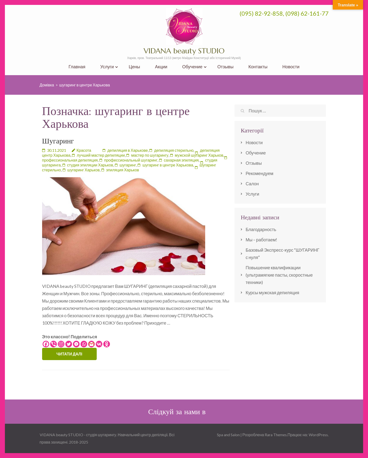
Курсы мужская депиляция (272, 292)
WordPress (318, 434)
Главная (77, 66)
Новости (290, 66)
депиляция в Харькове (127, 150)
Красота (84, 150)
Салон (252, 183)
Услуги (107, 66)
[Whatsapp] (84, 344)
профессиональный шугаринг (130, 160)
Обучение (192, 66)
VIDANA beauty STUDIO (184, 50)
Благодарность (261, 229)
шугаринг (127, 165)
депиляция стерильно (174, 150)
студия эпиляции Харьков (90, 165)
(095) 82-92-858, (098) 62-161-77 (284, 13)
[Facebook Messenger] (76, 344)
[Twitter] (68, 344)
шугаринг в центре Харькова (167, 165)
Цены (134, 66)
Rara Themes (276, 434)
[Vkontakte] (99, 344)
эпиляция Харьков (122, 169)
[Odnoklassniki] (106, 344)
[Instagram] (61, 344)
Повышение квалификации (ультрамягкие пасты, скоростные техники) (279, 275)
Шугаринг (58, 140)
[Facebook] (46, 344)
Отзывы (225, 66)
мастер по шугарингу (149, 155)
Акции (161, 66)
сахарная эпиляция (181, 160)
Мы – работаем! (261, 239)
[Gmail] (91, 344)
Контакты (258, 66)
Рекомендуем (259, 173)
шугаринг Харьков (83, 169)
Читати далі (69, 354)
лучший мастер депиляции (101, 155)
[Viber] (53, 344)
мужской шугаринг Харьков (199, 155)
